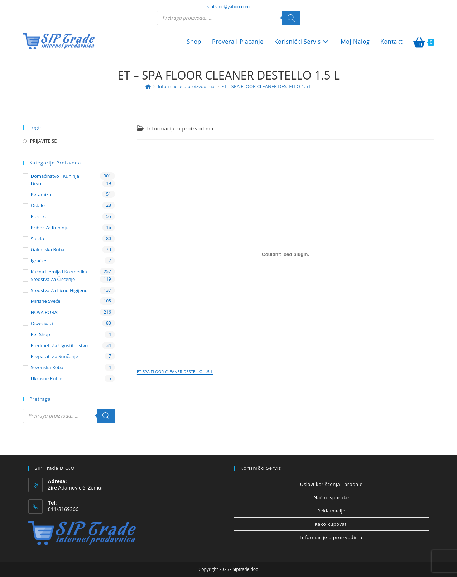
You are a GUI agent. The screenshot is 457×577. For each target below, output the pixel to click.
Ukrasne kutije (46, 378)
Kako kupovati (331, 524)
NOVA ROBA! (44, 312)
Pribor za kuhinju (49, 227)
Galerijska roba (47, 249)
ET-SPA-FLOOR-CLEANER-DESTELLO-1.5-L (175, 371)
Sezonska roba (47, 367)
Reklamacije (331, 510)
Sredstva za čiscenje (53, 279)
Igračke (39, 260)
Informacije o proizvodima (180, 128)
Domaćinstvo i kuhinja (55, 176)
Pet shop (40, 334)
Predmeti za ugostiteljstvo (59, 345)
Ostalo (38, 205)
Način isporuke (331, 497)
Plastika (39, 216)
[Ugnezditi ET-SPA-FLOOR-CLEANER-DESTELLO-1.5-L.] (285, 254)
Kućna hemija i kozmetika (59, 271)
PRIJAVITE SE (43, 141)
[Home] (148, 86)
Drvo (36, 183)
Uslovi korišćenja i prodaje (331, 484)
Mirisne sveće (46, 301)
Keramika (41, 194)
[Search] (291, 18)
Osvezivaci (42, 323)
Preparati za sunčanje (54, 356)
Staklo (37, 238)
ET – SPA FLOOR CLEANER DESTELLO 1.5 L (266, 86)
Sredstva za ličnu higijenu (59, 290)
